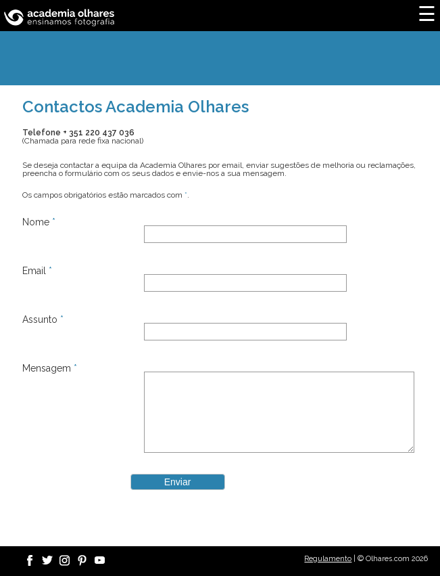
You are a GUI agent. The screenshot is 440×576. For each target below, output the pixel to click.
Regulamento (327, 558)
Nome (38, 222)
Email (37, 270)
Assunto (43, 319)
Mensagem (49, 368)
